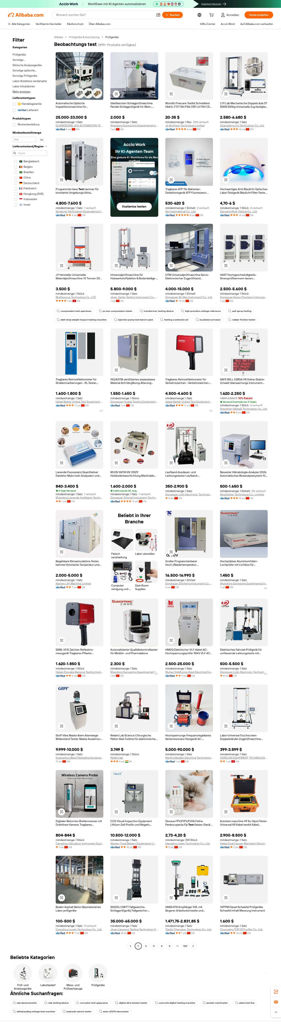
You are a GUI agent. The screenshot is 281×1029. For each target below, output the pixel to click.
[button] (158, 15)
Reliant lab (116, 757)
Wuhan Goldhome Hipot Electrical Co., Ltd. (189, 672)
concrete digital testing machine (175, 1002)
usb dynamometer (25, 1002)
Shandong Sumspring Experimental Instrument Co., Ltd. (134, 125)
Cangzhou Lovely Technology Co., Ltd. (79, 929)
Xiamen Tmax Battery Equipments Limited (134, 843)
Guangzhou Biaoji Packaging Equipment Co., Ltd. (79, 757)
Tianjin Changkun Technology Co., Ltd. (188, 929)
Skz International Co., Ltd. (180, 211)
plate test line (245, 1002)
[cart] (212, 15)
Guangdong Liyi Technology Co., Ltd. (242, 125)
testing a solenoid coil (174, 319)
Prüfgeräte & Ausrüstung (84, 37)
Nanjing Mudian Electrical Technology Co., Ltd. (189, 757)
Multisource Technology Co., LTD (76, 297)
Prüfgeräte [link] (112, 37)
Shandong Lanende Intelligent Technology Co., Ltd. (79, 497)
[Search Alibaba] (104, 15)
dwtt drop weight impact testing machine (81, 319)
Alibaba (58, 37)
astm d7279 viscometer (114, 1011)
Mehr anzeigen (22, 91)
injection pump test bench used (133, 319)
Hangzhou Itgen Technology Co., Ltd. (187, 843)
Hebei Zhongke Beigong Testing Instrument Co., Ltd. (79, 672)
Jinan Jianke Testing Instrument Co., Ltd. (134, 297)
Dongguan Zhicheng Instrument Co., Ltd (189, 583)
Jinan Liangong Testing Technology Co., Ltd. (134, 929)
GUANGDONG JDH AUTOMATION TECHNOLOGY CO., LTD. (79, 125)
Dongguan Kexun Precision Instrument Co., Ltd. (244, 297)
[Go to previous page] (130, 946)
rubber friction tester (242, 319)
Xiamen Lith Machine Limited (73, 583)
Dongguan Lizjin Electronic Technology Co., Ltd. (189, 494)
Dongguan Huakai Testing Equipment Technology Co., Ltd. (134, 401)
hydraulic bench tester (77, 1011)
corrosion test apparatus (92, 1002)
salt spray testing (239, 311)
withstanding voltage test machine (34, 1011)
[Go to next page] (193, 946)
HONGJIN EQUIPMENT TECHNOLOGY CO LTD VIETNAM (244, 757)
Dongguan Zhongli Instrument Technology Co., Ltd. (134, 497)
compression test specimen (74, 311)
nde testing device (56, 1002)
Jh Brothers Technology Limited (185, 125)
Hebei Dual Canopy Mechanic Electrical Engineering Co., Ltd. (244, 843)
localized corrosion (208, 319)
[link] (276, 992)
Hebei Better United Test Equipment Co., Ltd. (79, 401)
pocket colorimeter (215, 1002)
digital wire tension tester (131, 1002)
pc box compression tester (115, 311)
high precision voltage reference (201, 311)
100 (185, 946)
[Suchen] (172, 15)
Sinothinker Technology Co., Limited (242, 494)
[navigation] (29, 492)
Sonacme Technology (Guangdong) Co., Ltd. (79, 211)
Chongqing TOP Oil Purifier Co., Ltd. (241, 929)
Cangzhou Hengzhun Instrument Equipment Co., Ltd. (79, 843)
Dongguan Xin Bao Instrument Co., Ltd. (188, 297)
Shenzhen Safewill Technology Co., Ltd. (243, 408)
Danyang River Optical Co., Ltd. (238, 211)
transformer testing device (157, 311)
